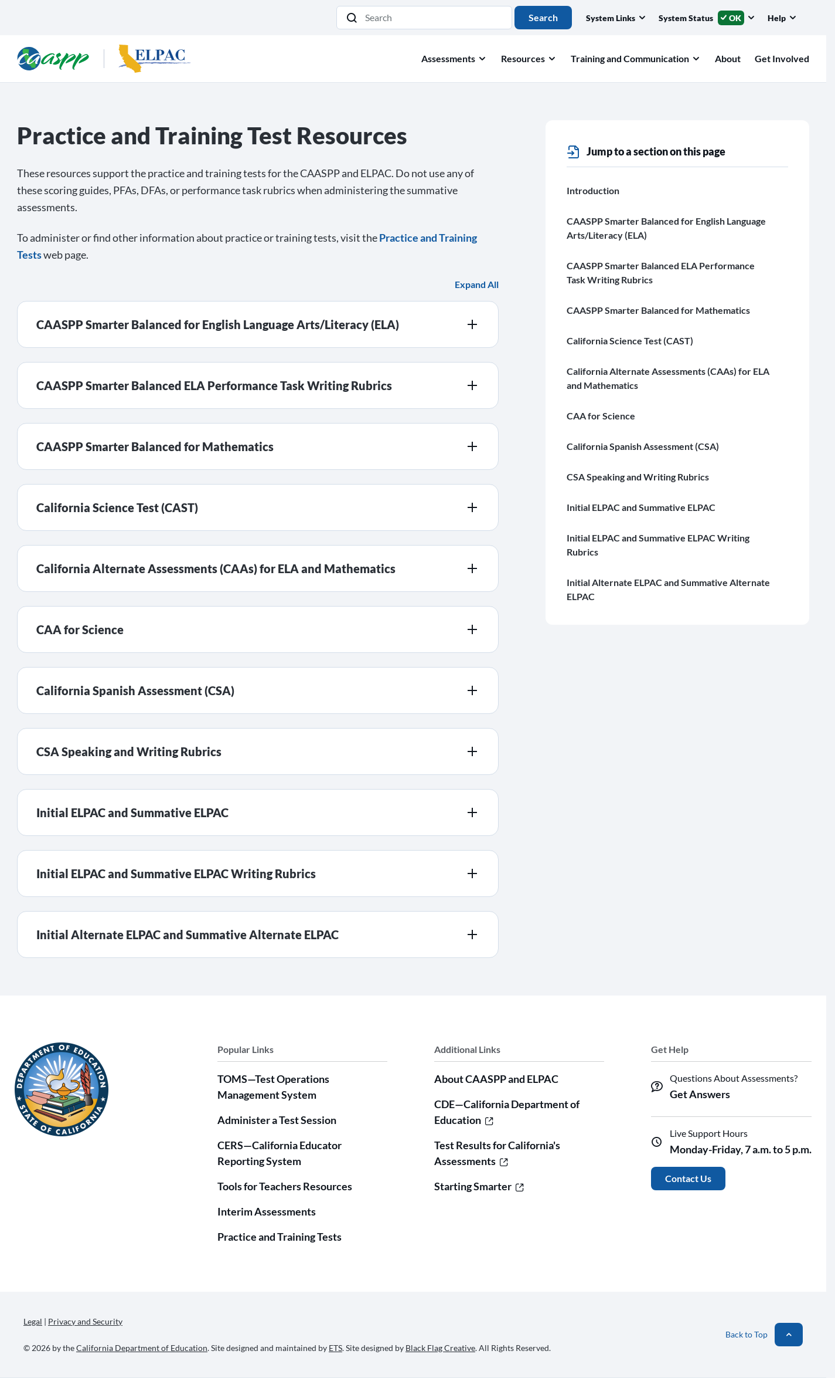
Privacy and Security (85, 1321)
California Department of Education (141, 1348)
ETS (335, 1348)
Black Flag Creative (440, 1348)
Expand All (477, 284)
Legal (32, 1321)
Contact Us (688, 1178)
